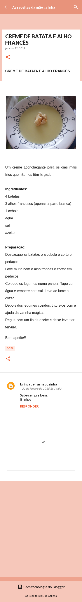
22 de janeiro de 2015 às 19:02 (41, 388)
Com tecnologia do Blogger (41, 587)
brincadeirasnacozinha (38, 384)
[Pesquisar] (76, 7)
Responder (29, 406)
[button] (7, 57)
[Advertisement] (41, 529)
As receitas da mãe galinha (33, 7)
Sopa (10, 348)
